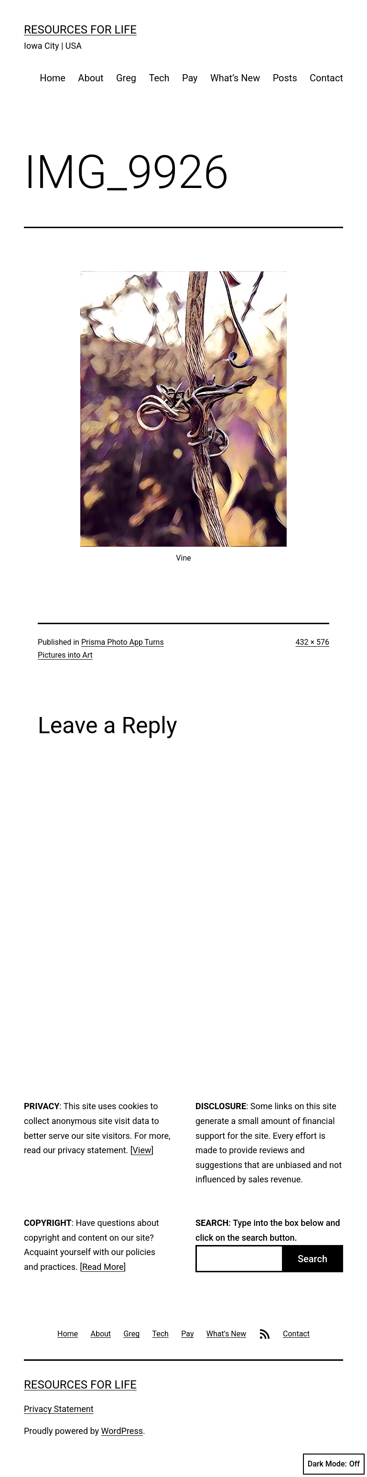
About (90, 78)
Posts (285, 78)
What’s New (235, 78)
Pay (190, 78)
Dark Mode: (334, 1464)
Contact (326, 78)
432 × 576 (312, 642)
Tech (159, 78)
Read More (103, 1267)
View (142, 1150)
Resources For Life (80, 29)
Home (52, 78)
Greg (126, 78)
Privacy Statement (59, 1409)
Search (312, 1259)
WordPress (122, 1431)
